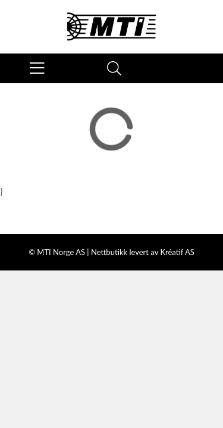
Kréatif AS (177, 252)
